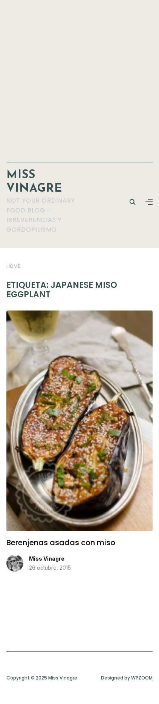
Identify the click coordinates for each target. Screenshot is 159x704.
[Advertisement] (79, 77)
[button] (149, 202)
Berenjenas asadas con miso (60, 542)
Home (13, 266)
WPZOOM (142, 678)
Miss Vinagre (46, 558)
